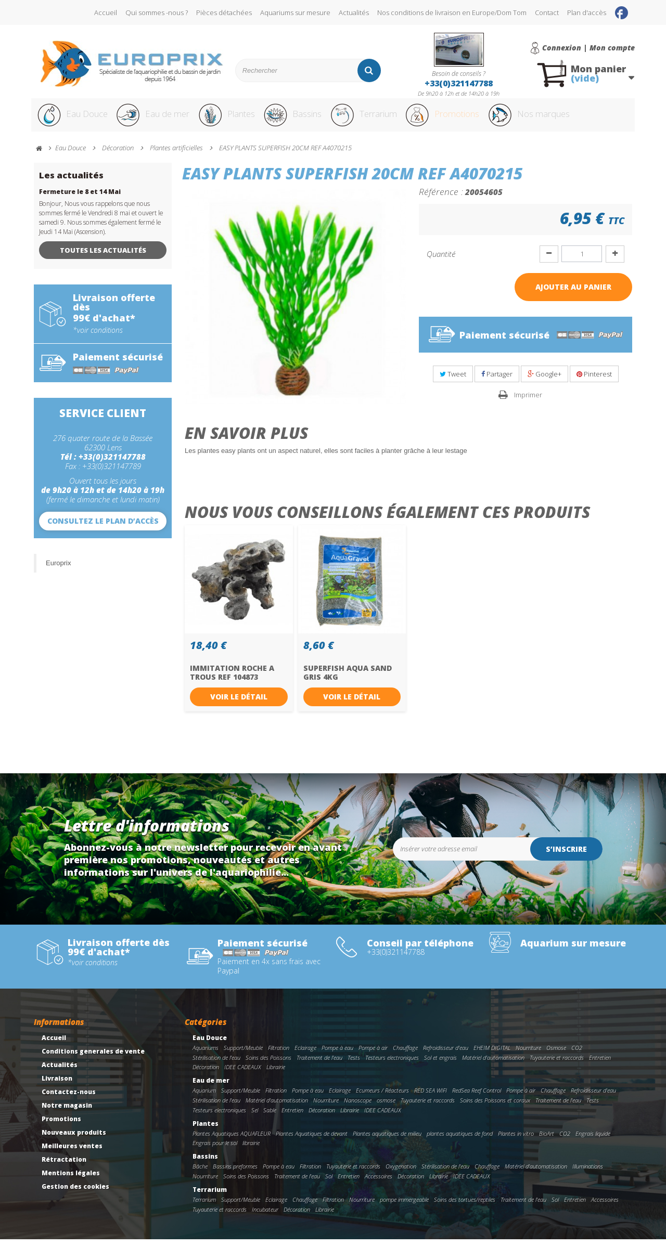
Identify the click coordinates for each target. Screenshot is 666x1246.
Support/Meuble (243, 1054)
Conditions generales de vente (93, 1058)
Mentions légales (71, 1179)
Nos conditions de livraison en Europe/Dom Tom (452, 12)
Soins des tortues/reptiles (464, 1206)
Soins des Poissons (268, 1064)
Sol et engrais (440, 1064)
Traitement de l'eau (319, 1064)
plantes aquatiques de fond (460, 1140)
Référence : (441, 198)
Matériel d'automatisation (493, 1064)
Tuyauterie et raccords (557, 1064)
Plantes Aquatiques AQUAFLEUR (232, 1140)
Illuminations (587, 1173)
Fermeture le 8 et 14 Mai (80, 198)
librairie (251, 1149)
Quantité (441, 260)
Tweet (453, 380)
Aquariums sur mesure (295, 12)
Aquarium (204, 1097)
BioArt (546, 1140)
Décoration (206, 1074)
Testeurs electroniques (392, 1064)
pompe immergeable (404, 1206)
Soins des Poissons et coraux (495, 1107)
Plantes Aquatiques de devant (312, 1140)
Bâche (200, 1173)
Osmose (556, 1054)
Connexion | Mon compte (588, 48)
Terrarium (390, 118)
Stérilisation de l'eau (216, 1064)
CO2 (576, 1054)
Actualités (354, 12)
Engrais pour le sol (215, 1149)
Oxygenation (401, 1173)
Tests (354, 1064)
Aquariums (206, 1054)
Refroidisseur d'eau (445, 1054)
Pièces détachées (224, 12)
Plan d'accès (586, 12)
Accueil (105, 12)
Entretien (600, 1064)
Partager (497, 380)
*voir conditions (98, 337)
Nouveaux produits (74, 1139)
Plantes (240, 118)
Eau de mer (160, 118)
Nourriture (528, 1054)
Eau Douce (73, 118)
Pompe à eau (337, 1054)
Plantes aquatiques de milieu (387, 1140)
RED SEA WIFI (430, 1097)
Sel (254, 1117)
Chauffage (405, 1054)
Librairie (275, 1074)
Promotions (478, 118)
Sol (328, 1183)
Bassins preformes (235, 1173)
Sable (269, 1117)
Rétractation (64, 1166)
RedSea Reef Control (476, 1097)
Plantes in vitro (516, 1140)
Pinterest (594, 380)
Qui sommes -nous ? (156, 12)
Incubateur (265, 1216)
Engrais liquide (592, 1140)
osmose (386, 1107)
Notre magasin (67, 1112)
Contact (547, 12)
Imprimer (528, 401)
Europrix (58, 570)
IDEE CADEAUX (242, 1074)
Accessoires (378, 1183)
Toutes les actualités (103, 257)
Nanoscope (358, 1107)
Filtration (278, 1054)
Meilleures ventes (72, 1152)
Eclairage (305, 1054)
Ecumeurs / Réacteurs (382, 1097)
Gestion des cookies (75, 1193)
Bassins (311, 118)
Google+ (544, 380)
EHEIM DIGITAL (491, 1054)
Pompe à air (373, 1054)
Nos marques (574, 118)
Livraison (57, 1085)
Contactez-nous (69, 1098)
